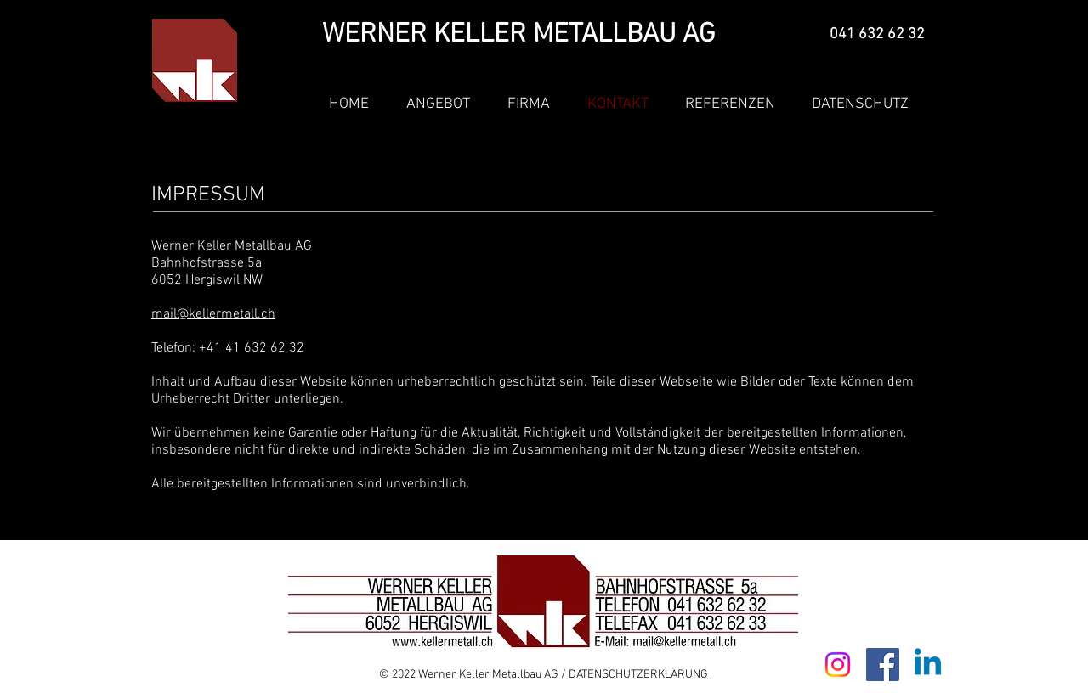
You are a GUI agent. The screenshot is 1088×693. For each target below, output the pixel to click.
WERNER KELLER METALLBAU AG (518, 35)
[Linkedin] (927, 664)
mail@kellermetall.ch (213, 314)
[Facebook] (882, 664)
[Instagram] (837, 664)
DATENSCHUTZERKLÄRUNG (638, 675)
